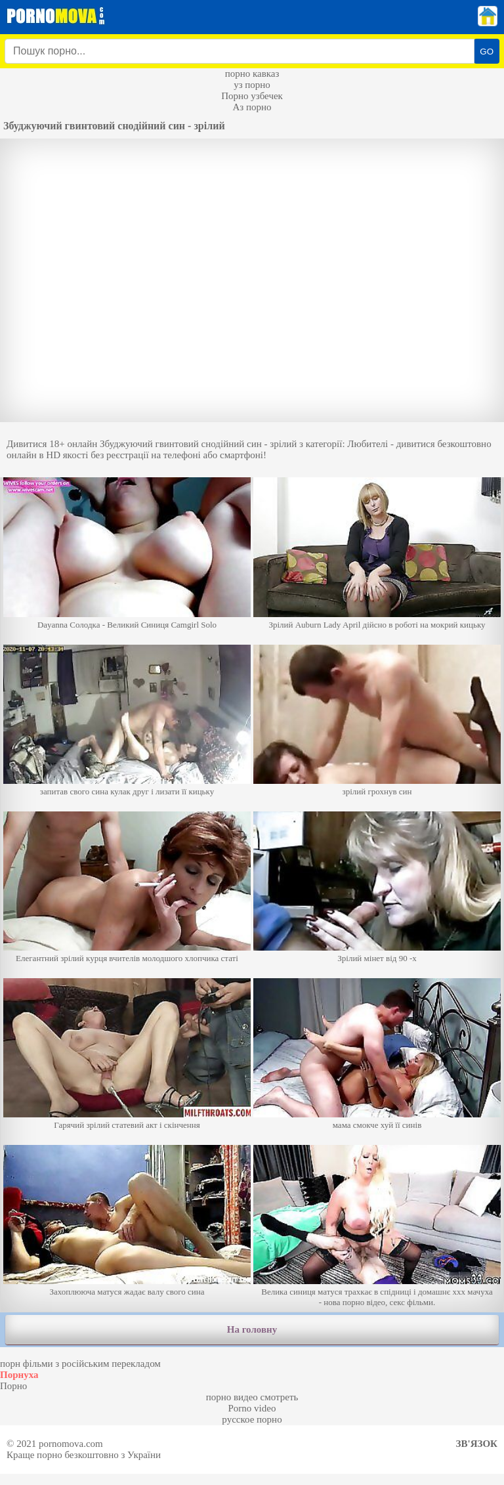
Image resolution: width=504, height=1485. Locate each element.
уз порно (252, 84)
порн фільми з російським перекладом (80, 1363)
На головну (252, 1329)
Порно (13, 1386)
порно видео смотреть (252, 1397)
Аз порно (251, 107)
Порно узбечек (252, 96)
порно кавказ (252, 73)
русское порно (252, 1419)
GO (487, 51)
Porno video (252, 1408)
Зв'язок (476, 1443)
